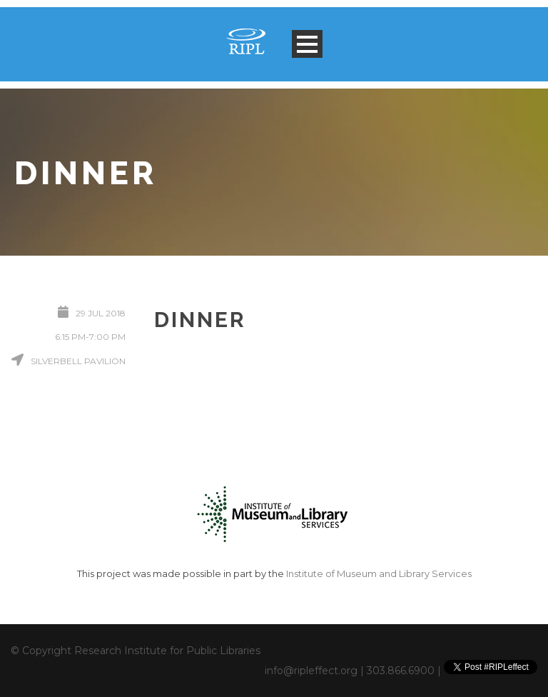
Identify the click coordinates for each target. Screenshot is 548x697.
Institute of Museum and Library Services (379, 573)
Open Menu (307, 44)
